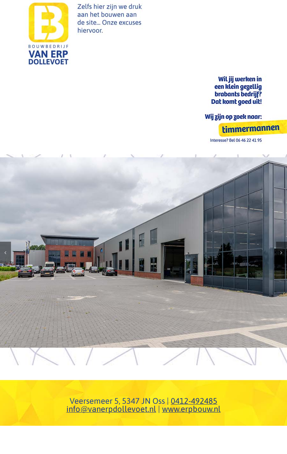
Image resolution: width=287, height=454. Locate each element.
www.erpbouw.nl (191, 409)
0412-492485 (194, 401)
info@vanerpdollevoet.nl (111, 409)
